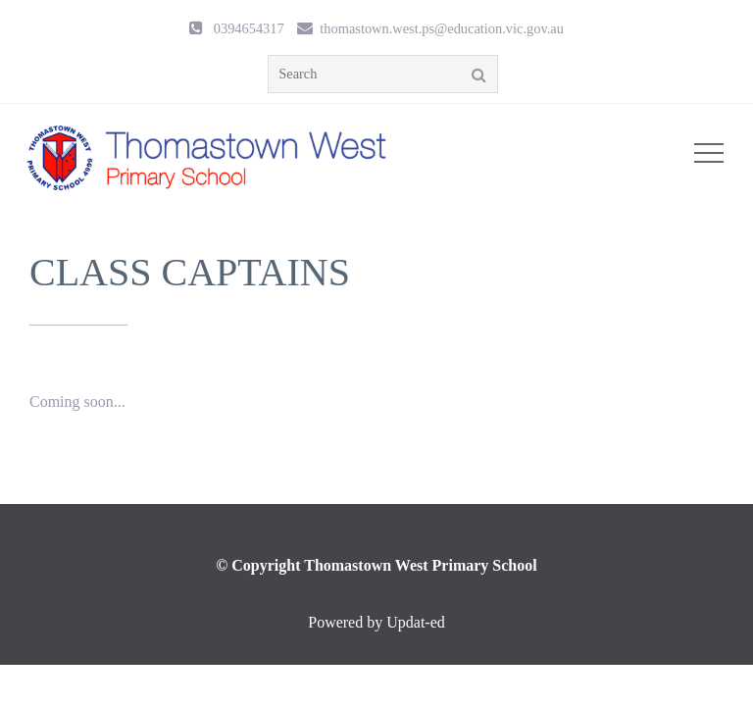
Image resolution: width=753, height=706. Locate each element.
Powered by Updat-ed (376, 622)
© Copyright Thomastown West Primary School (376, 565)
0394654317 (249, 28)
